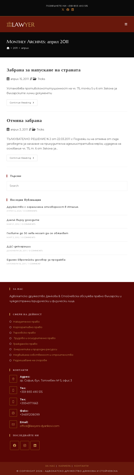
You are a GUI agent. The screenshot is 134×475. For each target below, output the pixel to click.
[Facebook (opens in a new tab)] (67, 9)
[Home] (8, 47)
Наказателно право (26, 321)
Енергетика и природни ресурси (35, 349)
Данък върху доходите (23, 219)
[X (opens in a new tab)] (62, 9)
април (25, 47)
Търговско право (24, 332)
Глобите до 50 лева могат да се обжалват (37, 233)
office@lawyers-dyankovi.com (39, 426)
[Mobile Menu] (126, 24)
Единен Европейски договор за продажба (36, 259)
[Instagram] (24, 445)
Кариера (65, 465)
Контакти (81, 465)
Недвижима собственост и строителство (43, 354)
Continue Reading (23, 103)
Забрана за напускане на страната (44, 70)
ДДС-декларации (19, 246)
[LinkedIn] (35, 445)
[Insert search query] (67, 186)
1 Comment (34, 263)
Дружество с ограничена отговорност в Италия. (43, 206)
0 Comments (30, 211)
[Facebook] (14, 445)
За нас (50, 465)
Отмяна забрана (24, 120)
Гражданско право (25, 343)
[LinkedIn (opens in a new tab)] (72, 9)
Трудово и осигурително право (34, 338)
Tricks (41, 79)
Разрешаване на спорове (30, 360)
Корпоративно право (27, 327)
